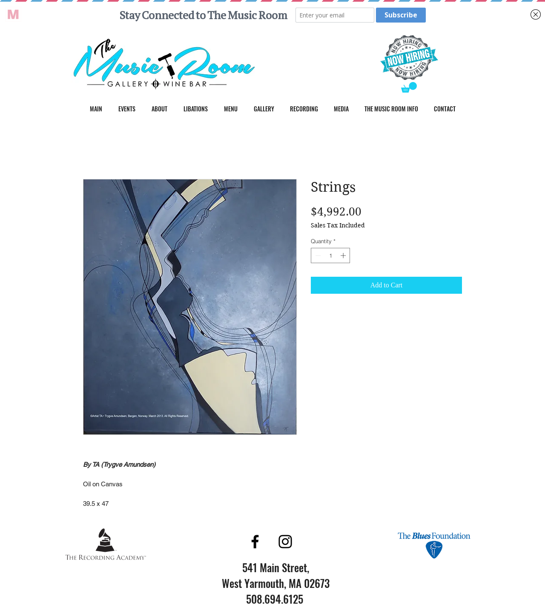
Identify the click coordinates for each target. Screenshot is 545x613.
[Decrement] (317, 255)
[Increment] (344, 255)
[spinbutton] (330, 255)
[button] (409, 87)
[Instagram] (285, 542)
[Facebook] (255, 542)
